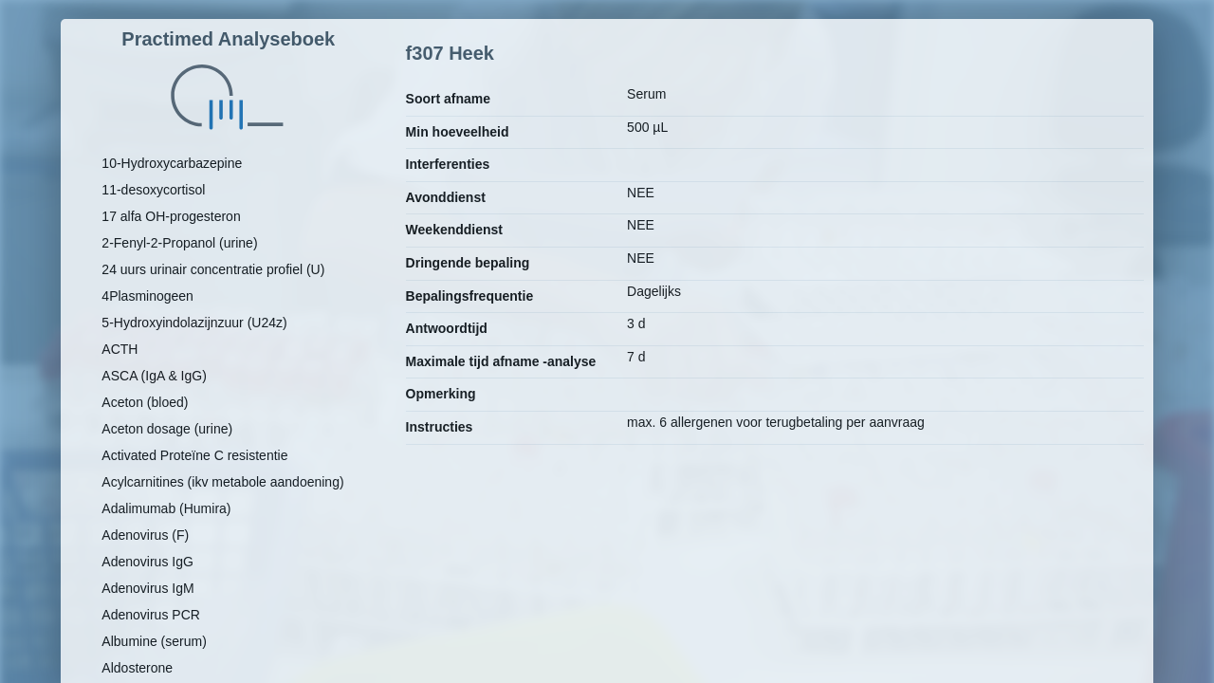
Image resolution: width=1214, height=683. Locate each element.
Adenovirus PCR (150, 614)
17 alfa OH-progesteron (170, 216)
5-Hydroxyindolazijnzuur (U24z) (193, 322)
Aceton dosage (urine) (166, 428)
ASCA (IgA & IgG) (154, 375)
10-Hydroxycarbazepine (171, 163)
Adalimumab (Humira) (165, 508)
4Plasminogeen (147, 296)
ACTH (119, 349)
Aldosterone (137, 667)
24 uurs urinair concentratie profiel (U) (212, 269)
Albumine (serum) (153, 641)
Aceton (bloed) (144, 402)
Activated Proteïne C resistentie (194, 455)
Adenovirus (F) (145, 535)
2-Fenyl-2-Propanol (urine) (179, 242)
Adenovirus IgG (147, 561)
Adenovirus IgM (147, 588)
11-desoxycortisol (153, 189)
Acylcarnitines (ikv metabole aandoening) (222, 481)
